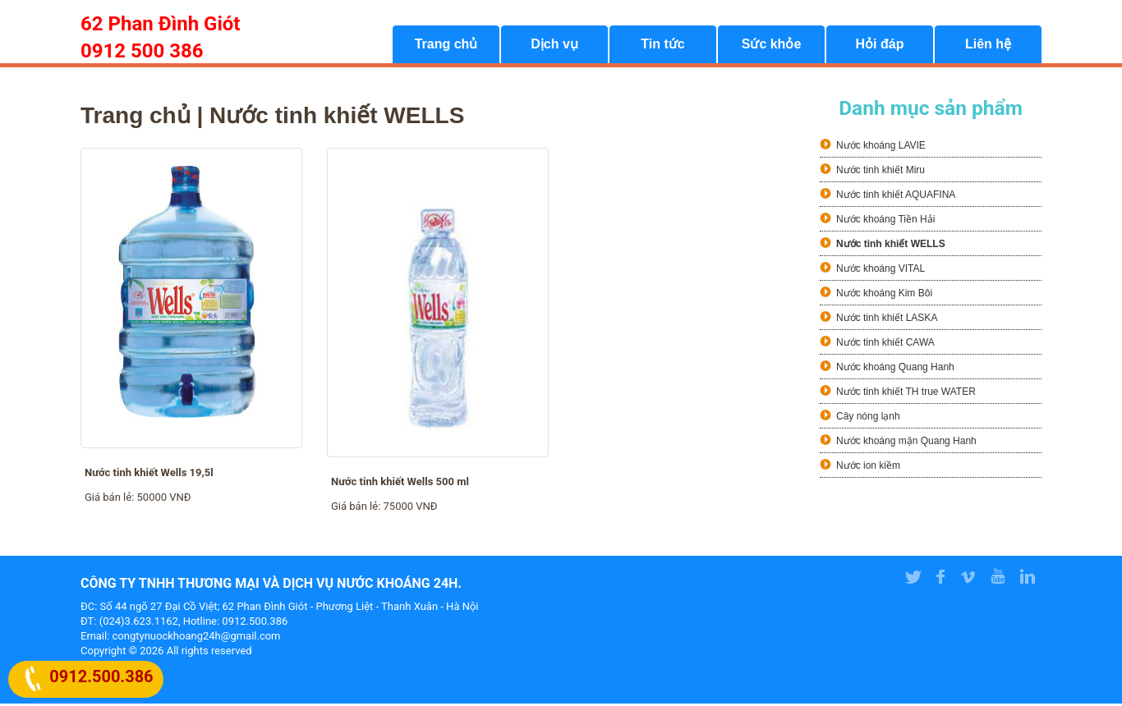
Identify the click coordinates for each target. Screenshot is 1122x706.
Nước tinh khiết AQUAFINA (895, 196)
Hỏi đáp (880, 46)
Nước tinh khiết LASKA (886, 319)
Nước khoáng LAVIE (881, 147)
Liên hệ (988, 46)
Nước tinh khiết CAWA (885, 344)
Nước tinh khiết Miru (880, 171)
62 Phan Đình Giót (160, 23)
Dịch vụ (554, 46)
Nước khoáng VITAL (880, 270)
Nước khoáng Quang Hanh (895, 368)
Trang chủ (446, 46)
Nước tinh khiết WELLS (890, 245)
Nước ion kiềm (868, 467)
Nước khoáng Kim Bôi (884, 294)
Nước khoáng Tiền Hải (885, 221)
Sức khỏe (772, 46)
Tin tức (662, 46)
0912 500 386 (142, 50)
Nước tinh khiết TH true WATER (906, 393)
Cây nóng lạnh (868, 418)
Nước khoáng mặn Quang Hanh (906, 442)
